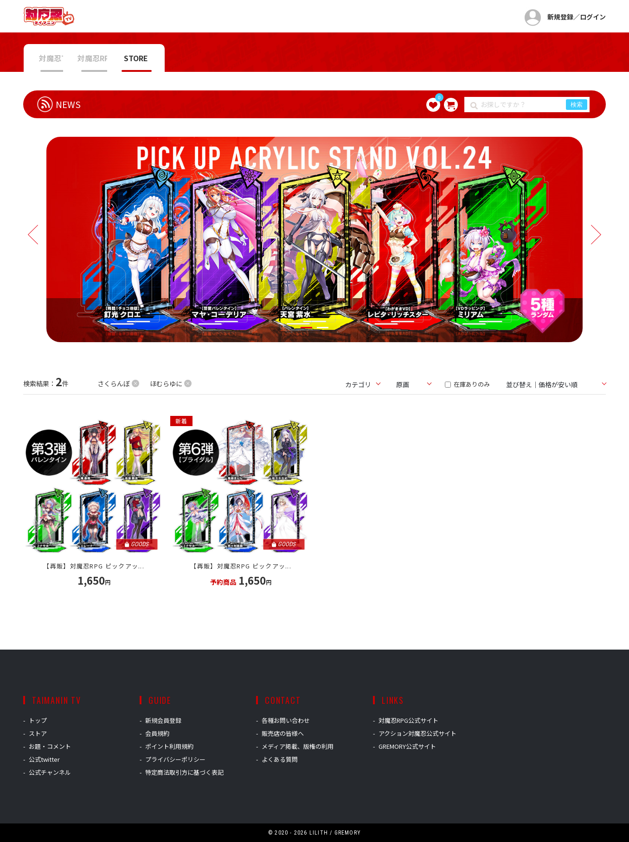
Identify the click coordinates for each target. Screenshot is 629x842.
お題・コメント (50, 746)
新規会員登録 (163, 720)
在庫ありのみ (467, 384)
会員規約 (157, 733)
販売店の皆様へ (283, 733)
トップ (38, 720)
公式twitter (44, 759)
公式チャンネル (50, 772)
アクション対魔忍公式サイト (417, 733)
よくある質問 (280, 759)
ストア (38, 733)
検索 (577, 104)
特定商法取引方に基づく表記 (184, 772)
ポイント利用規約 (169, 746)
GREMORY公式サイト (407, 746)
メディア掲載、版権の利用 (298, 746)
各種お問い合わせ (286, 720)
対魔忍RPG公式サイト (408, 720)
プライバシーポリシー (175, 759)
